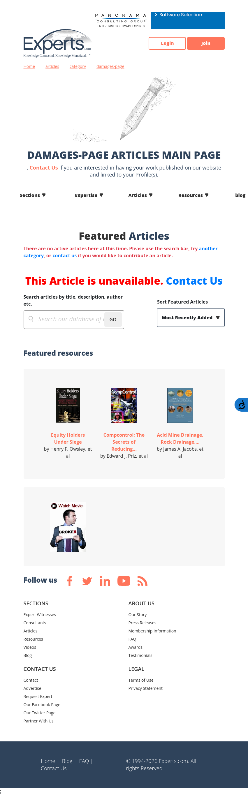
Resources (190, 195)
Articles (137, 195)
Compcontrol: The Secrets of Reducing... (124, 442)
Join (205, 43)
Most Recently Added (188, 317)
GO (112, 319)
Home (29, 66)
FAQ (132, 639)
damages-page (110, 66)
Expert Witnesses (40, 614)
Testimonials (140, 655)
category (78, 66)
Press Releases (142, 622)
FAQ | (86, 760)
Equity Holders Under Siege (68, 438)
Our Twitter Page (40, 712)
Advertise (32, 688)
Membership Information (152, 631)
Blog (28, 655)
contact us (64, 255)
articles (52, 66)
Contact (31, 680)
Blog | (69, 760)
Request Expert (38, 696)
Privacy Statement (146, 688)
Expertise (86, 195)
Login (166, 43)
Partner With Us (39, 721)
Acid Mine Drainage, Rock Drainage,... (180, 438)
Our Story (138, 614)
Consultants (35, 622)
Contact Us (43, 167)
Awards (136, 647)
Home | (50, 760)
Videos (30, 647)
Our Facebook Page (42, 704)
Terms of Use (141, 680)
